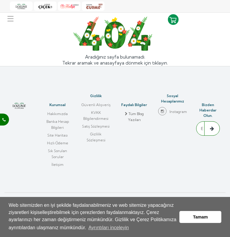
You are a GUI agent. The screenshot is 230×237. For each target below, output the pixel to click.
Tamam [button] (200, 217)
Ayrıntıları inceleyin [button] (108, 227)
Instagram (172, 111)
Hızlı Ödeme (57, 143)
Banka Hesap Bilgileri (57, 124)
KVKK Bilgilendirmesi (95, 115)
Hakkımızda (57, 113)
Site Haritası (57, 135)
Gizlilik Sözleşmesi (96, 137)
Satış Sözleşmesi (96, 126)
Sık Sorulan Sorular (57, 154)
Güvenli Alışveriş (96, 105)
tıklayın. (160, 63)
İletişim (57, 164)
